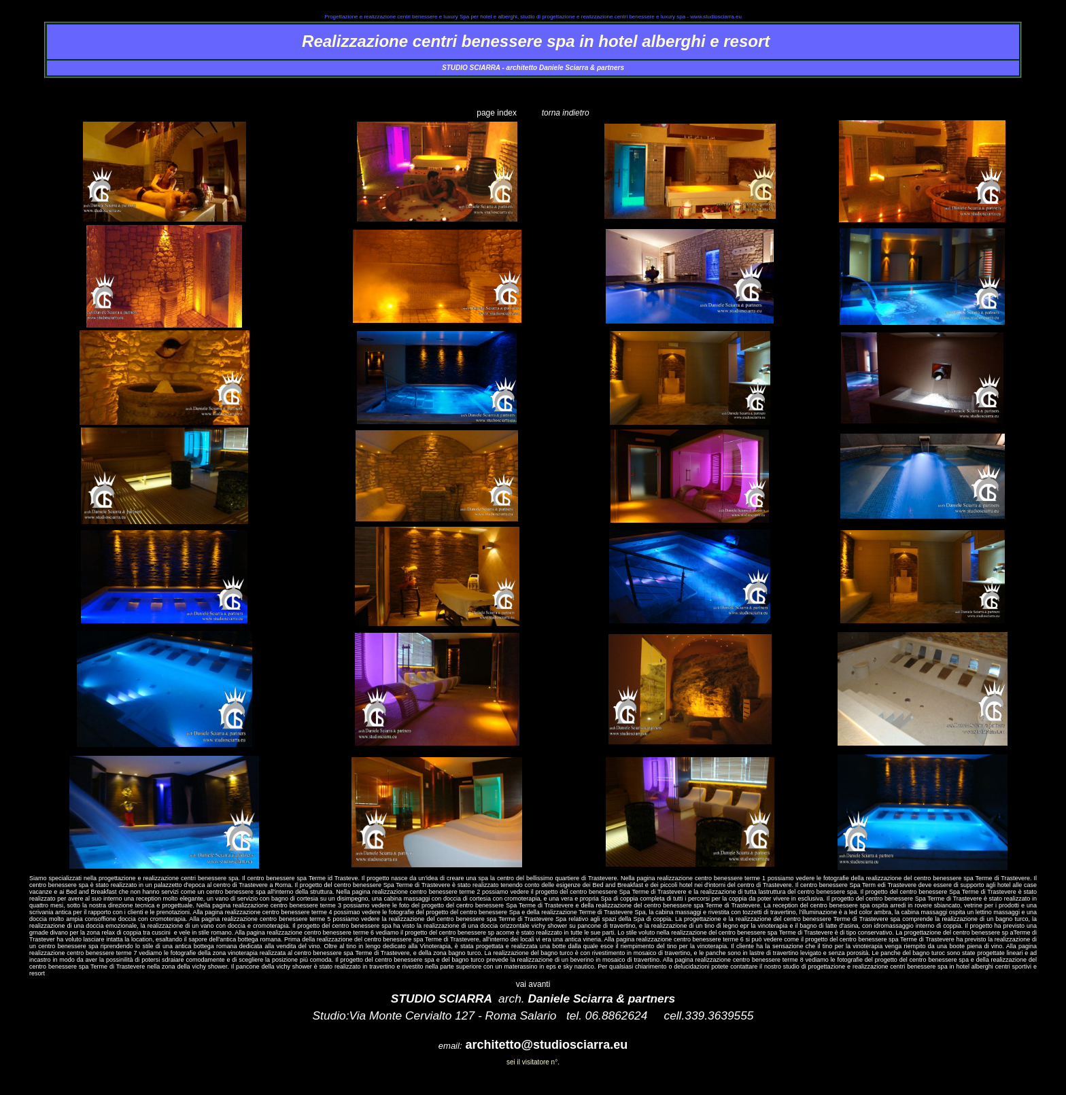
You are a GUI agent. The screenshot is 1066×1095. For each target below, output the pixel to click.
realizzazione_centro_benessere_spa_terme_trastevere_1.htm (533, 101)
